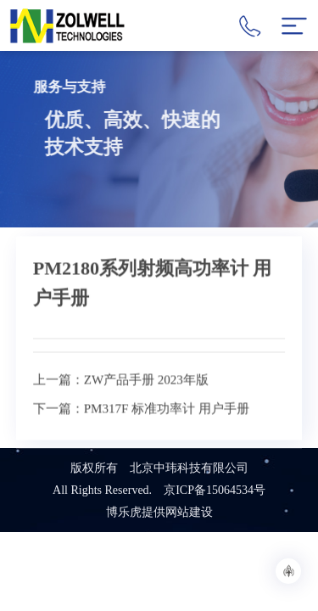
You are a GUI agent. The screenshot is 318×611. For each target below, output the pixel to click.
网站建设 (189, 512)
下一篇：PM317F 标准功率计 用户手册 (141, 433)
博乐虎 (124, 512)
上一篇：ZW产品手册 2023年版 (121, 405)
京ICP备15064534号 (214, 490)
